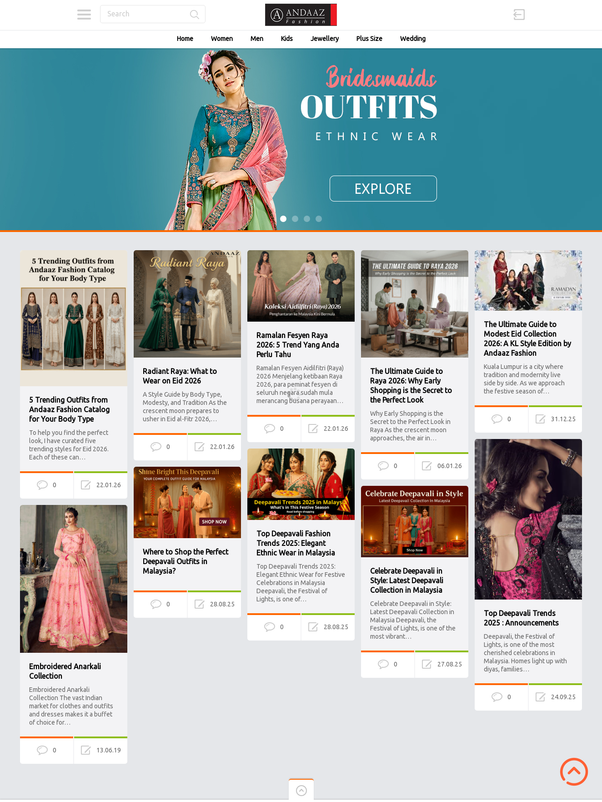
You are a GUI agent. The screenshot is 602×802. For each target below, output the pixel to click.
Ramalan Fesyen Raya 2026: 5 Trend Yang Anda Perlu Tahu (297, 344)
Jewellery (325, 38)
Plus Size (369, 38)
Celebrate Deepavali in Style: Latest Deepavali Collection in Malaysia (406, 580)
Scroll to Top (574, 771)
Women (222, 38)
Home (185, 38)
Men (257, 38)
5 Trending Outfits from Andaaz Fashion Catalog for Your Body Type (69, 409)
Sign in (519, 14)
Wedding (413, 38)
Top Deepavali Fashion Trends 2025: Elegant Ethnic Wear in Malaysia (295, 543)
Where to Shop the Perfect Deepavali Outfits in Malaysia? (185, 561)
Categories (84, 15)
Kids (287, 38)
